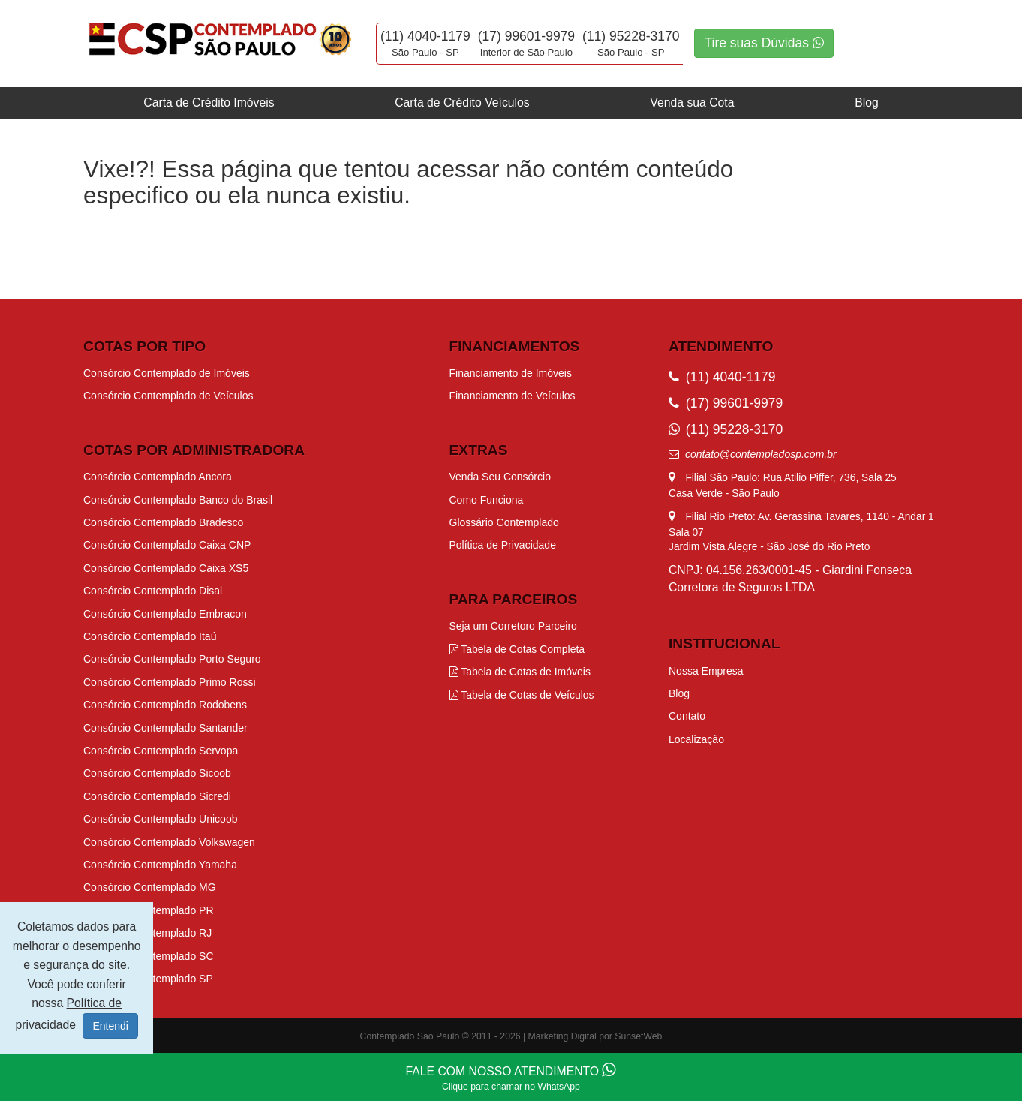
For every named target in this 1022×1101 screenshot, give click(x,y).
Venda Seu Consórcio (500, 477)
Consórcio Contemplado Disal (152, 591)
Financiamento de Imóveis (510, 373)
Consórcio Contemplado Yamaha (160, 865)
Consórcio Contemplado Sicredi (157, 796)
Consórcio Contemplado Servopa (160, 751)
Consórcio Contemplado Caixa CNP (167, 545)
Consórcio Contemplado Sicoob (157, 773)
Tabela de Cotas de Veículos (521, 695)
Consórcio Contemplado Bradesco (163, 522)
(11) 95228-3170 (630, 36)
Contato (687, 716)
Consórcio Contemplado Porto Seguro (172, 659)
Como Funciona (486, 500)
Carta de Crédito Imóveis (208, 102)
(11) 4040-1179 (425, 36)
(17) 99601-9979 (526, 36)
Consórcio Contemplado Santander (165, 728)
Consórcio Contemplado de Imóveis (166, 373)
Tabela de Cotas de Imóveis (520, 672)
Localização (696, 739)
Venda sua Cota (692, 102)
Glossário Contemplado (504, 522)
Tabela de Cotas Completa (517, 649)
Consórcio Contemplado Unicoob (160, 819)
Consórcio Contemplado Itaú (149, 636)
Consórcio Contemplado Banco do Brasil (177, 500)
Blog (867, 102)
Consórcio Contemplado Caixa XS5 (165, 568)
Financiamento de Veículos (512, 396)
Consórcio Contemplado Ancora (157, 477)
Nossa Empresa (706, 671)
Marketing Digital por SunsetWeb (595, 1036)
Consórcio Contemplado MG (149, 887)
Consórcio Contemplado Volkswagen (169, 842)
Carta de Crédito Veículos (462, 102)
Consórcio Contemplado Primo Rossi (169, 682)
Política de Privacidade (502, 545)
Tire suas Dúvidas (763, 42)
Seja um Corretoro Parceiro (513, 626)
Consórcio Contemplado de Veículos (168, 396)
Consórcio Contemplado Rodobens (165, 705)
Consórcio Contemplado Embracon (165, 614)
